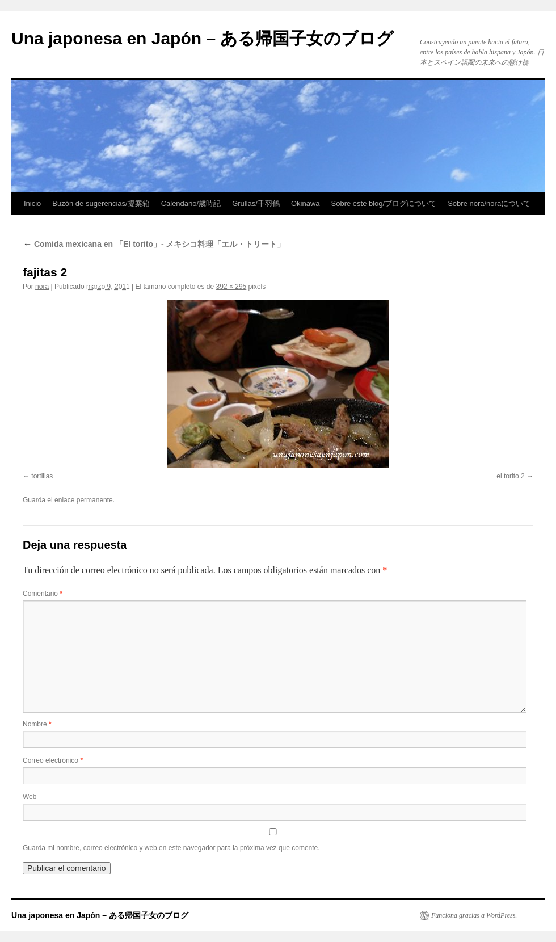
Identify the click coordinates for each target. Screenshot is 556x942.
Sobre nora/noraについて (489, 203)
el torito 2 (510, 476)
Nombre (37, 724)
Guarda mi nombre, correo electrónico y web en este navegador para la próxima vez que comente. (171, 848)
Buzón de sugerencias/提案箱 (100, 203)
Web (29, 797)
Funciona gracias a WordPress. (474, 915)
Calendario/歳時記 (191, 203)
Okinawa (305, 203)
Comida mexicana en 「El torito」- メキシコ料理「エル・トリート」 (154, 244)
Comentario (42, 594)
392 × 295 (231, 287)
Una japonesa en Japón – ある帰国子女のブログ (202, 38)
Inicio (32, 203)
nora (42, 287)
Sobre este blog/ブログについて (384, 203)
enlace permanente (83, 500)
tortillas (42, 476)
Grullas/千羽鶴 (256, 203)
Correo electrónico (53, 760)
